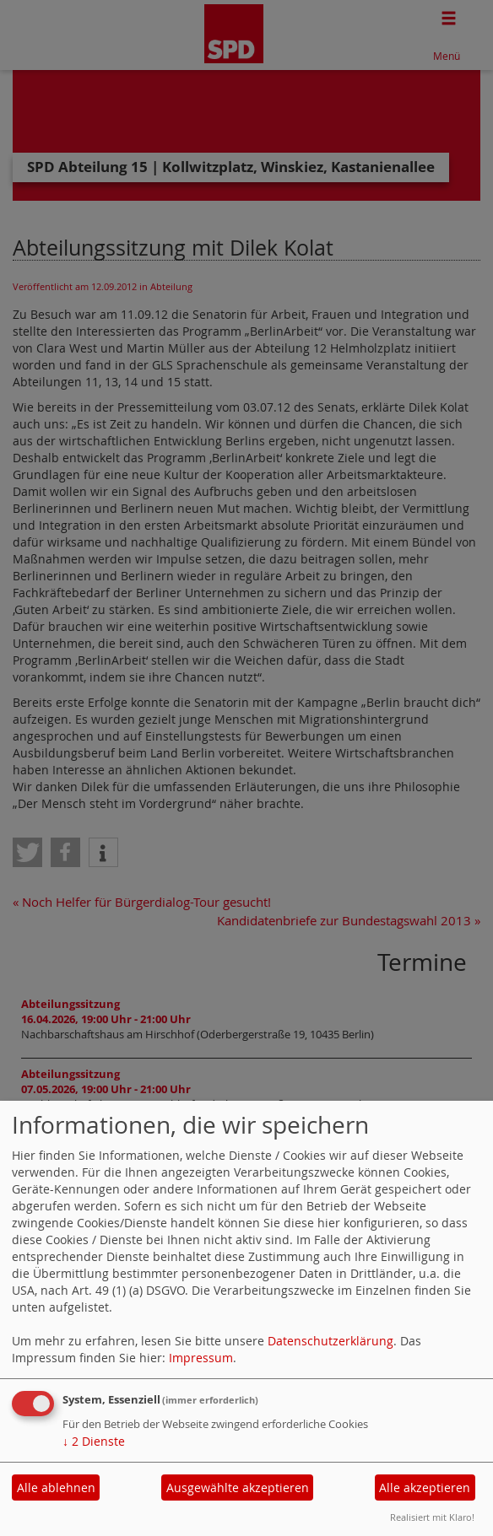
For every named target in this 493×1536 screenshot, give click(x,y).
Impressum (201, 1358)
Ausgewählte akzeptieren (237, 1487)
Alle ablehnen (56, 1487)
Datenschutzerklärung (330, 1341)
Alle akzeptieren (424, 1487)
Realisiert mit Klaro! (432, 1517)
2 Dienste (93, 1441)
